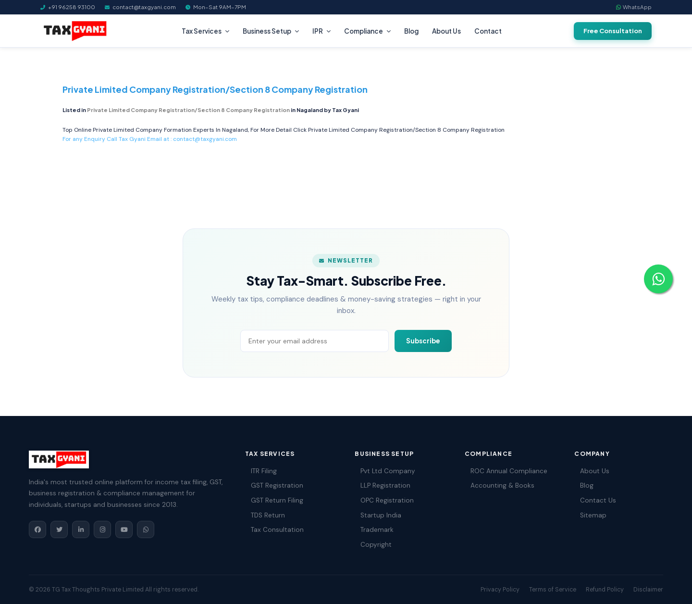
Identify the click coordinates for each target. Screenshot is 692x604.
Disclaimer (648, 589)
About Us (446, 31)
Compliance (367, 31)
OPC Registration (384, 500)
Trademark (374, 530)
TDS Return (265, 515)
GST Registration (274, 485)
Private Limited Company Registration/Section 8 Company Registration (406, 130)
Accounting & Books (499, 485)
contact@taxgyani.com (205, 139)
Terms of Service (552, 589)
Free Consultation (612, 31)
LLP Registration (382, 485)
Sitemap (590, 515)
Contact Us (595, 500)
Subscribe (423, 341)
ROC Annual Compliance (506, 471)
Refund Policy (605, 589)
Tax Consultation (274, 530)
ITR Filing (261, 471)
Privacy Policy (500, 589)
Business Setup (271, 31)
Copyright (373, 545)
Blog (411, 31)
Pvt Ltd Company (385, 471)
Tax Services (205, 31)
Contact (488, 31)
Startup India (378, 515)
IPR (321, 31)
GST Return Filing (274, 500)
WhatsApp (634, 7)
